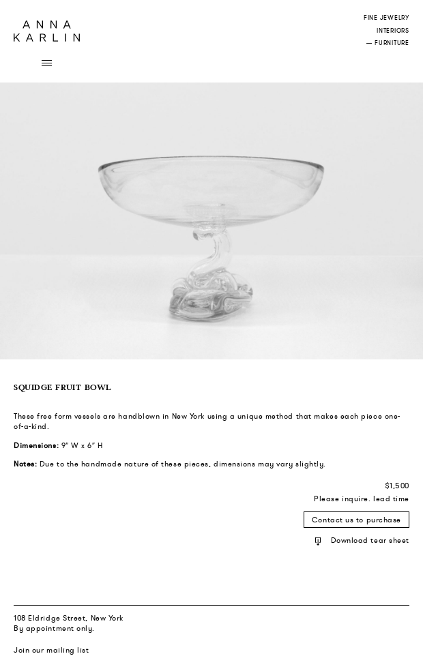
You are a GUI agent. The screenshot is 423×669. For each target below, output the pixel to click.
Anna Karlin (47, 31)
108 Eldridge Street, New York (68, 618)
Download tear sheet (362, 540)
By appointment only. (54, 628)
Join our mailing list (51, 650)
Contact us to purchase (356, 519)
